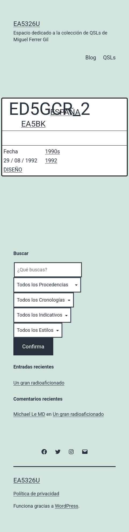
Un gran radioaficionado (38, 383)
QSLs (109, 57)
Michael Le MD (29, 414)
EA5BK (33, 123)
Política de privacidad (36, 493)
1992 (51, 160)
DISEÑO (12, 169)
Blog (90, 57)
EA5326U (26, 24)
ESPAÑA (65, 112)
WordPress (66, 506)
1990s (52, 151)
